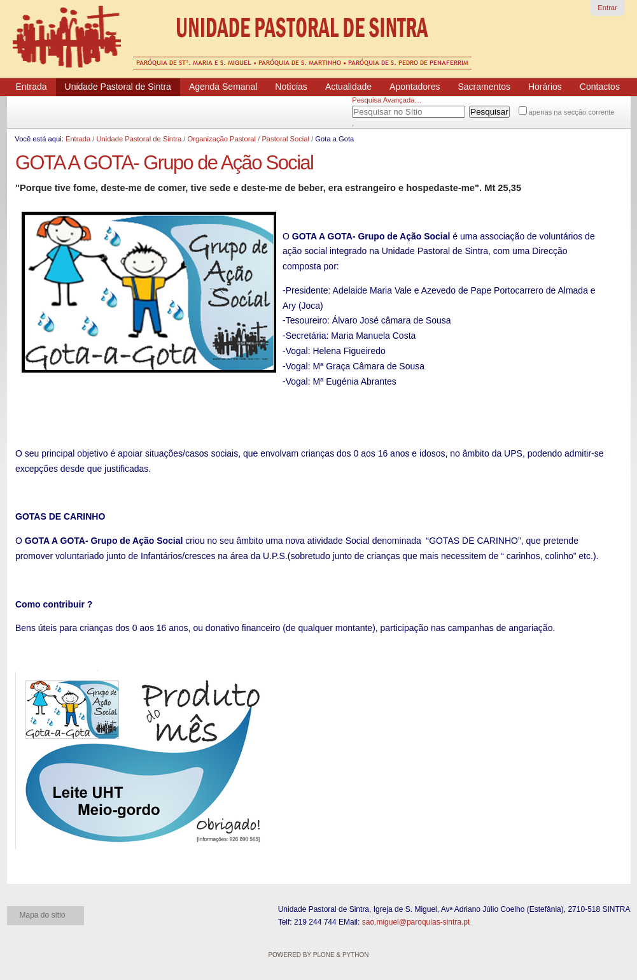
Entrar (607, 7)
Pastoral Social (285, 139)
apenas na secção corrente (572, 112)
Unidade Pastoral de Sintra (138, 139)
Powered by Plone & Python (318, 954)
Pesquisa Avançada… (386, 100)
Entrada (78, 139)
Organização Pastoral (221, 139)
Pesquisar (368, 109)
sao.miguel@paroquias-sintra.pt (416, 922)
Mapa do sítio (43, 915)
